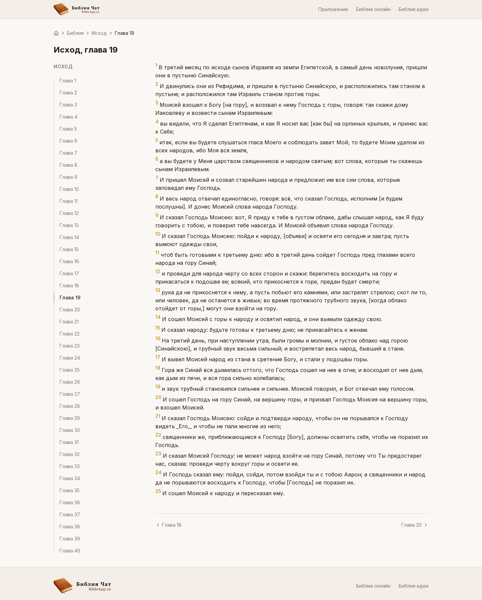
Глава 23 (70, 346)
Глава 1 (68, 80)
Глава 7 (68, 153)
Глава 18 (69, 285)
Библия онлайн (373, 9)
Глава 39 (70, 538)
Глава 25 (70, 370)
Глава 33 (70, 466)
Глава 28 (70, 406)
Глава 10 (69, 189)
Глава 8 (68, 165)
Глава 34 (70, 478)
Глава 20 (70, 309)
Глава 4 (68, 117)
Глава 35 (70, 490)
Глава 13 (69, 225)
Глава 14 (69, 237)
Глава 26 (70, 382)
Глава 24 (70, 358)
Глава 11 (69, 201)
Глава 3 (68, 104)
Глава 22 (70, 333)
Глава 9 (68, 177)
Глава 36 (70, 502)
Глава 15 (69, 249)
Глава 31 (69, 442)
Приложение (333, 9)
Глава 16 (69, 261)
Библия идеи (413, 9)
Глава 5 (68, 129)
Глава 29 (70, 418)
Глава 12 (69, 213)
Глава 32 (70, 454)
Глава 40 (70, 550)
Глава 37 (70, 514)
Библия (75, 33)
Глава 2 (68, 92)
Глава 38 (70, 526)
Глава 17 (69, 273)
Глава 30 (70, 430)
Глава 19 (70, 297)
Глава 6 (68, 141)
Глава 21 (69, 321)
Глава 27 (70, 394)
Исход (99, 33)
